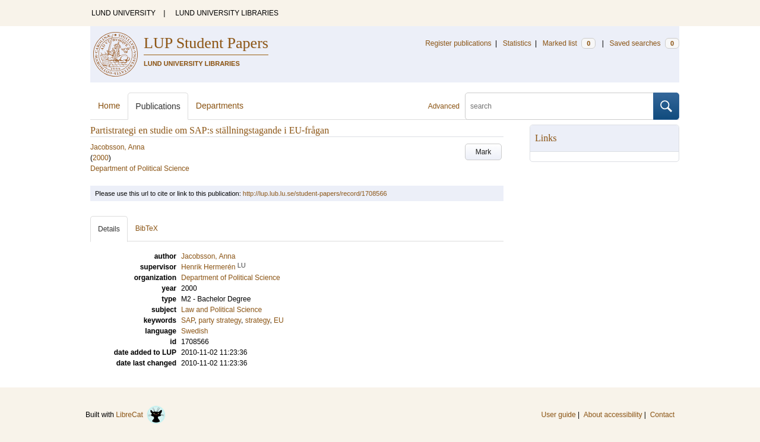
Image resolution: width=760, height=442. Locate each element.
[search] (559, 106)
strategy (257, 320)
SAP (187, 320)
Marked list (569, 43)
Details (109, 229)
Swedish (194, 331)
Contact (662, 415)
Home (109, 105)
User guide (559, 415)
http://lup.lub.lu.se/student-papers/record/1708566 (315, 193)
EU (279, 320)
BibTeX (146, 228)
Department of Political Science (139, 168)
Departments (219, 105)
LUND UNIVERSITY (123, 13)
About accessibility (613, 415)
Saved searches (644, 43)
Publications (157, 106)
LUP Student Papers (206, 43)
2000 (101, 158)
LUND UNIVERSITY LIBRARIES (226, 13)
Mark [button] (484, 152)
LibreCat (141, 414)
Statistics (517, 43)
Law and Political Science (221, 310)
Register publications (458, 43)
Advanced (444, 106)
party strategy (219, 320)
